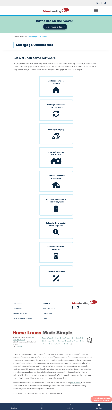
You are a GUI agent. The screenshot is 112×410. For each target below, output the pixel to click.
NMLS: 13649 (76, 382)
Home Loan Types (20, 313)
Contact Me (47, 313)
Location (99, 406)
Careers (46, 318)
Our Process (17, 303)
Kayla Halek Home (20, 36)
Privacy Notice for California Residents (57, 344)
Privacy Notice (79, 341)
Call (42, 406)
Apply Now (70, 406)
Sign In (99, 2)
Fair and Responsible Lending (62, 341)
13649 (20, 346)
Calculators (17, 308)
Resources (46, 303)
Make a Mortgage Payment (23, 318)
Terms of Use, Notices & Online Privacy (56, 338)
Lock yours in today (55, 27)
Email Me (14, 406)
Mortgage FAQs (49, 308)
